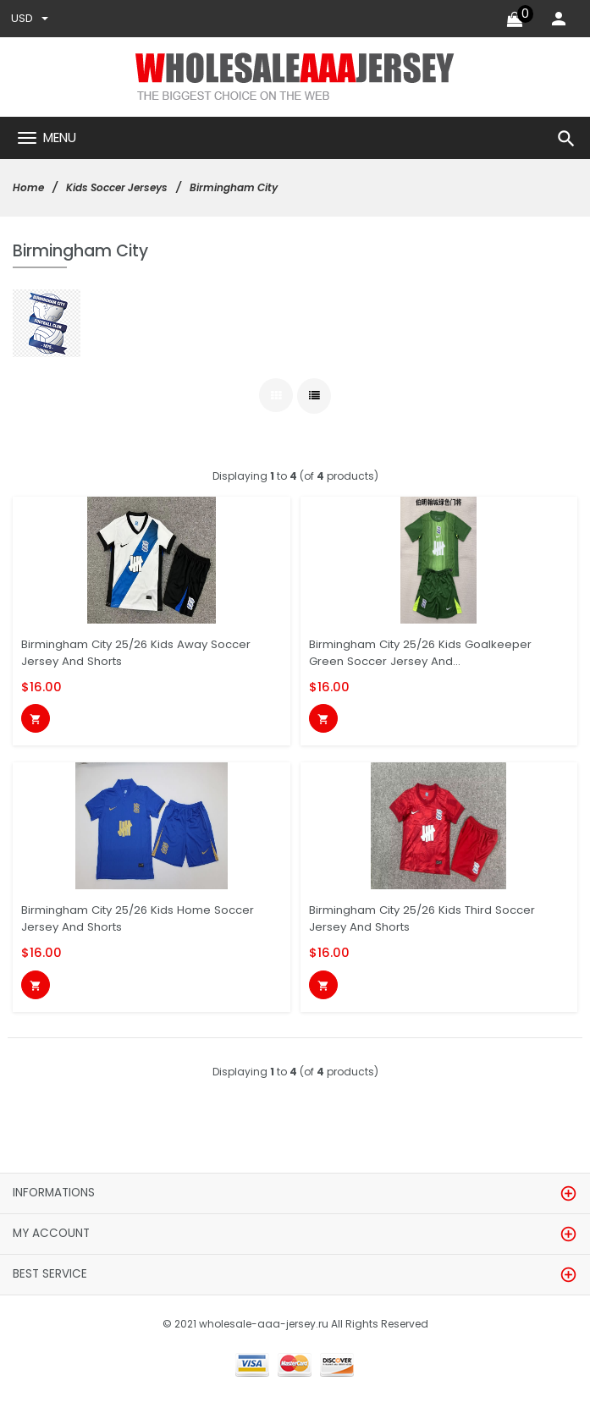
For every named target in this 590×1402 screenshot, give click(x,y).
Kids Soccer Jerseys (117, 187)
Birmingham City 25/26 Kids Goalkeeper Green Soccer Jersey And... (420, 652)
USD (29, 18)
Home (28, 187)
